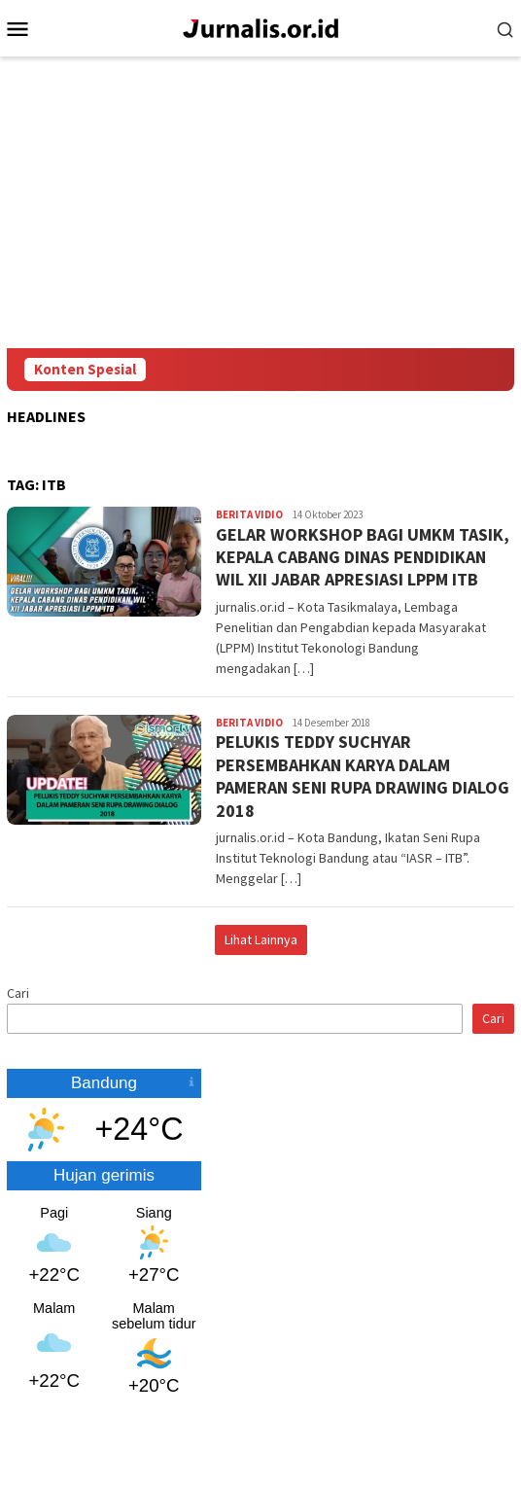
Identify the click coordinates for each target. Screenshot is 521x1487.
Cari (18, 993)
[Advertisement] (260, 202)
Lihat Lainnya (261, 939)
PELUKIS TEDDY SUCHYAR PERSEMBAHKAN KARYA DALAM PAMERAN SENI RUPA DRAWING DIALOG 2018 (362, 775)
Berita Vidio (249, 514)
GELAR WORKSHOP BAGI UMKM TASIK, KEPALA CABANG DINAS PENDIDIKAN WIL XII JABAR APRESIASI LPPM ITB (362, 557)
